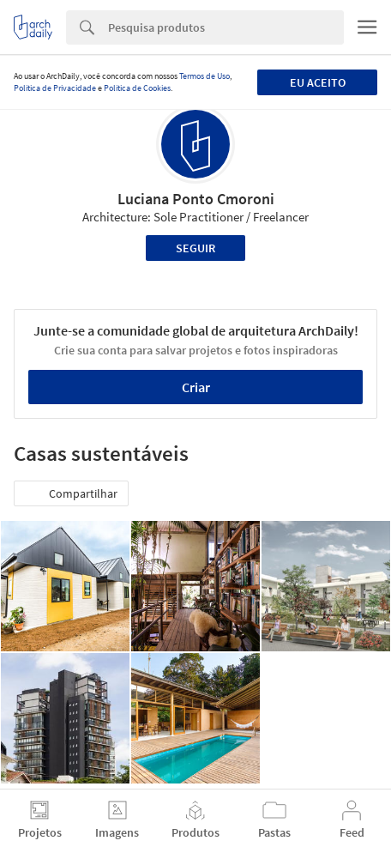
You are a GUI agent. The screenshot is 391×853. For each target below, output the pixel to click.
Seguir (195, 248)
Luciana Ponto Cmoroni (195, 199)
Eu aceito (318, 82)
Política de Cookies (137, 88)
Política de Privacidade (55, 88)
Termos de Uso (204, 76)
